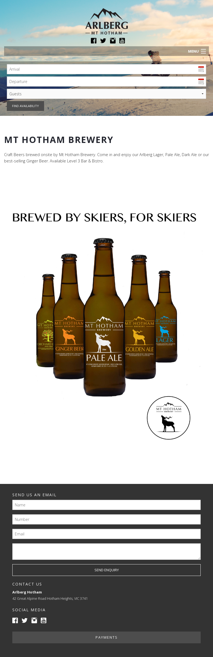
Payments (107, 637)
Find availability (25, 106)
